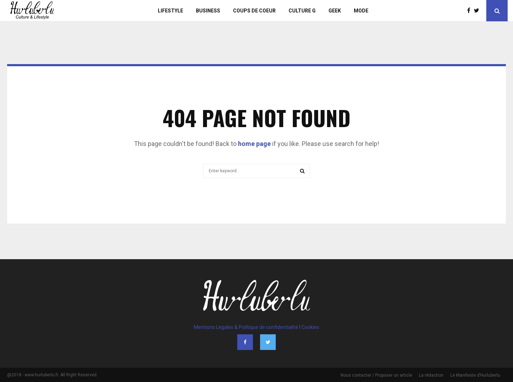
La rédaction (431, 375)
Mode (361, 11)
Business (208, 11)
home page (254, 143)
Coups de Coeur (254, 11)
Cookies (310, 327)
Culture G (302, 11)
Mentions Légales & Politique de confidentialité (246, 327)
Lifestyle (170, 11)
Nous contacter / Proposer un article (376, 375)
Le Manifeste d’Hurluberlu (475, 375)
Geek (334, 11)
